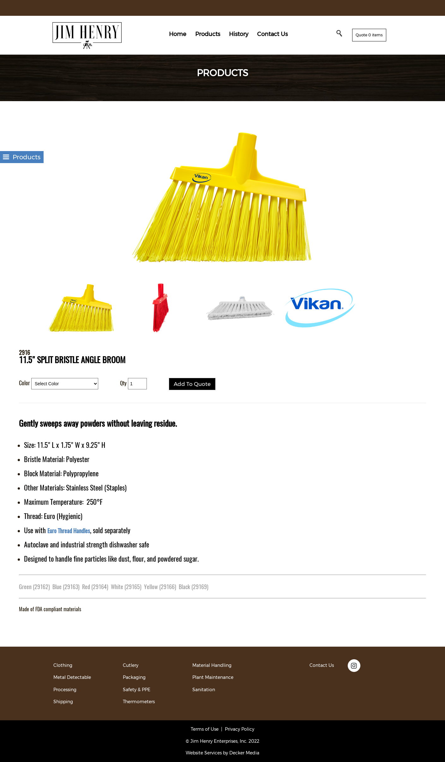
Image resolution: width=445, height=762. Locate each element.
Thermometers (139, 701)
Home (177, 34)
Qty (123, 383)
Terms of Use (205, 729)
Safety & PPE (136, 689)
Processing (64, 689)
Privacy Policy (239, 729)
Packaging (134, 677)
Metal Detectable (72, 677)
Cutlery (130, 665)
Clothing (62, 665)
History (238, 34)
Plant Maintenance (212, 677)
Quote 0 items (369, 35)
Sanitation (203, 689)
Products (207, 34)
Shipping (63, 701)
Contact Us (272, 34)
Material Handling (212, 665)
